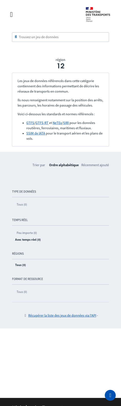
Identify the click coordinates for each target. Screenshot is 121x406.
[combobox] (60, 37)
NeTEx (57, 123)
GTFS (30, 123)
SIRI (66, 123)
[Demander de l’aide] (110, 395)
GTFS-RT (42, 123)
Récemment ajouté (95, 165)
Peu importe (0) (27, 233)
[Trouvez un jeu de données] (60, 37)
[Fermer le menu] (43, 14)
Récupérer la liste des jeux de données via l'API (62, 315)
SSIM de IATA (35, 133)
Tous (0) (22, 204)
